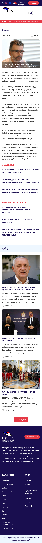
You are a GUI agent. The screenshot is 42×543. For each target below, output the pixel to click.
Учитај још (21, 420)
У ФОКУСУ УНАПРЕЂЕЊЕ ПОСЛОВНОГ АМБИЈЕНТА (17, 221)
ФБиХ (4, 496)
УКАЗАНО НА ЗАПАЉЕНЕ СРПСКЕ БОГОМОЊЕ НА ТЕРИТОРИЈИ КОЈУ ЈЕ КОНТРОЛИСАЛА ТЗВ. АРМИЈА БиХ (20, 232)
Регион (5, 507)
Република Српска (9, 492)
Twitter (28, 498)
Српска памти (7, 484)
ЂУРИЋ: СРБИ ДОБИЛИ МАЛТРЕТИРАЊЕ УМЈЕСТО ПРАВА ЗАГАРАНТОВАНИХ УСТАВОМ (19, 210)
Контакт (28, 484)
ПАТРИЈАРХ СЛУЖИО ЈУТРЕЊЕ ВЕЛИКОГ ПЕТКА (18, 393)
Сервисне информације (7, 523)
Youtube (28, 510)
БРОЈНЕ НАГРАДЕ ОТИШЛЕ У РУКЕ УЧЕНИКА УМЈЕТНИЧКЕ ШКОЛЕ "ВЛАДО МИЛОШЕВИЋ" (20, 190)
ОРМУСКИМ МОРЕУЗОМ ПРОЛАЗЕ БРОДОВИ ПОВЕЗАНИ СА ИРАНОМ (20, 171)
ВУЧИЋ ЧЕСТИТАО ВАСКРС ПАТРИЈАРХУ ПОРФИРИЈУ (18, 339)
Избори (5, 488)
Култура (5, 519)
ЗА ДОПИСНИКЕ (32, 437)
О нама (28, 480)
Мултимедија (7, 528)
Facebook (28, 506)
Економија (6, 515)
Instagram (29, 502)
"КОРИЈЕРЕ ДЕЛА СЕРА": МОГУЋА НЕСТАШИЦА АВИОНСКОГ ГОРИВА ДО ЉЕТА (20, 180)
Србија (4, 500)
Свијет (4, 511)
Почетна (5, 480)
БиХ (3, 503)
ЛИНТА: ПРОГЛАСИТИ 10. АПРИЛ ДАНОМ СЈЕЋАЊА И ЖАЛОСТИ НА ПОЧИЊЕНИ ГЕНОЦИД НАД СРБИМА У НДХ (19, 288)
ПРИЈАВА (33, 3)
